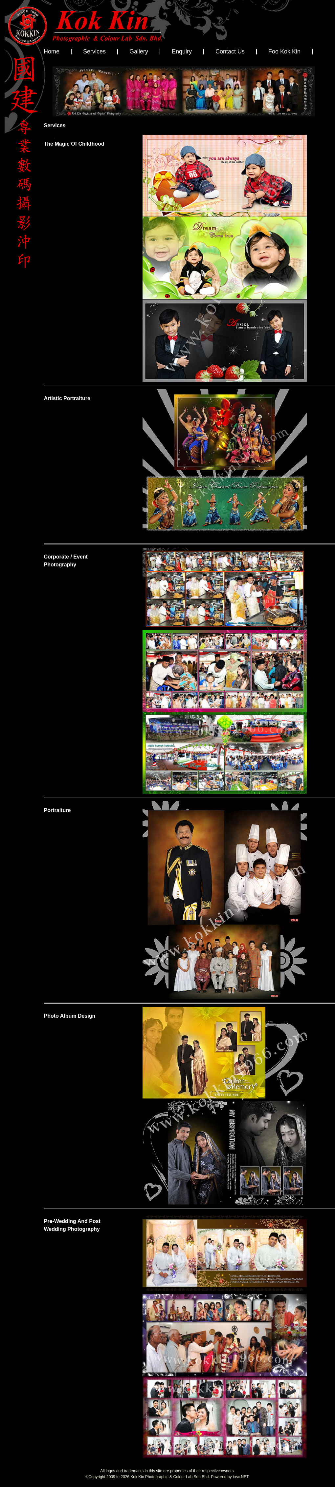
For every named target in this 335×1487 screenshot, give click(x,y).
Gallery (138, 51)
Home (51, 51)
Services (94, 51)
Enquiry (182, 51)
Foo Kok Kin (284, 51)
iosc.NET (240, 1477)
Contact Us (230, 51)
